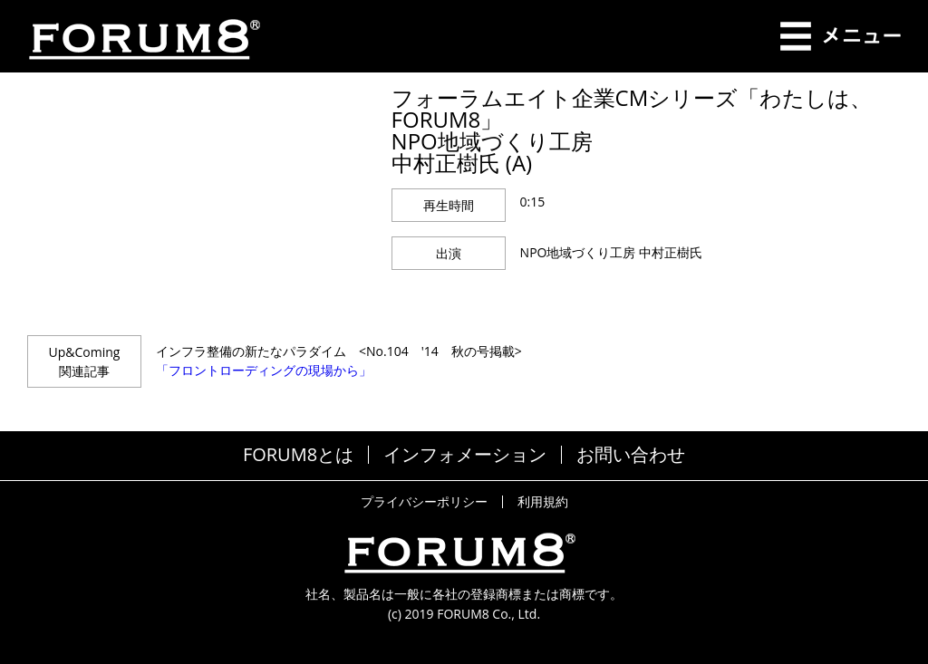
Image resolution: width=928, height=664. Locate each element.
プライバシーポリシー (424, 502)
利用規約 (542, 502)
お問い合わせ (630, 455)
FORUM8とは (298, 455)
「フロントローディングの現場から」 (264, 370)
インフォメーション (464, 455)
